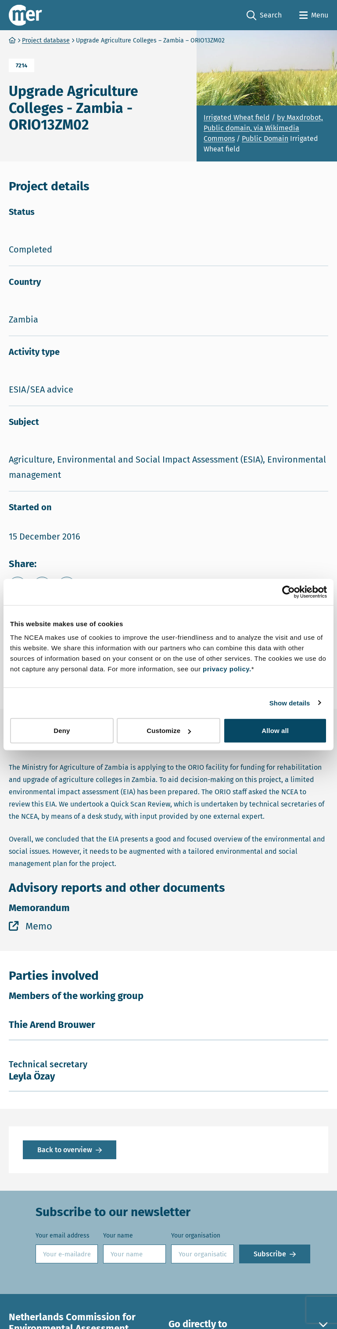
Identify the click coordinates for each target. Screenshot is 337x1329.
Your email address (63, 1235)
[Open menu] (313, 15)
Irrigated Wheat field (237, 117)
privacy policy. (227, 669)
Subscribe (270, 1254)
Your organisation (195, 1235)
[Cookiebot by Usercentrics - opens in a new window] (288, 591)
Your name (118, 1235)
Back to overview (64, 1150)
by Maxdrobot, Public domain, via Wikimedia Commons (263, 128)
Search (264, 16)
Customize (169, 730)
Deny (62, 730)
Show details (289, 702)
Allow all (275, 730)
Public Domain (265, 138)
